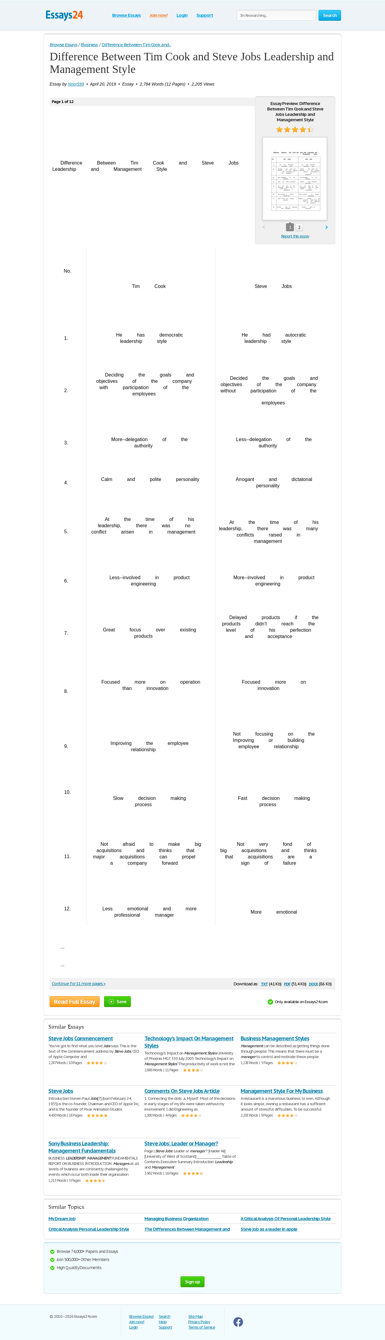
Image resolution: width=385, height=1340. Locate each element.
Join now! (159, 15)
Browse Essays (126, 15)
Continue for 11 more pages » (78, 983)
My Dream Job (61, 1218)
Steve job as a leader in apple (269, 1229)
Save (117, 1001)
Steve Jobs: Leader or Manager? (181, 1143)
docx (313, 983)
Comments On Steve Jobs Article (182, 1090)
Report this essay (295, 236)
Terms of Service (201, 1327)
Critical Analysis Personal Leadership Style (88, 1229)
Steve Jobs (60, 1090)
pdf (287, 983)
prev (263, 227)
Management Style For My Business (282, 1090)
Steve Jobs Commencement (80, 1038)
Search (164, 1316)
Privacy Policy (199, 1321)
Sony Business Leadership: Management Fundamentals (82, 1147)
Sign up (192, 1281)
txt (264, 983)
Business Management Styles (275, 1038)
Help (163, 1321)
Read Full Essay (74, 1002)
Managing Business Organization (176, 1218)
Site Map (195, 1316)
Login (182, 15)
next (326, 227)
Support (204, 15)
